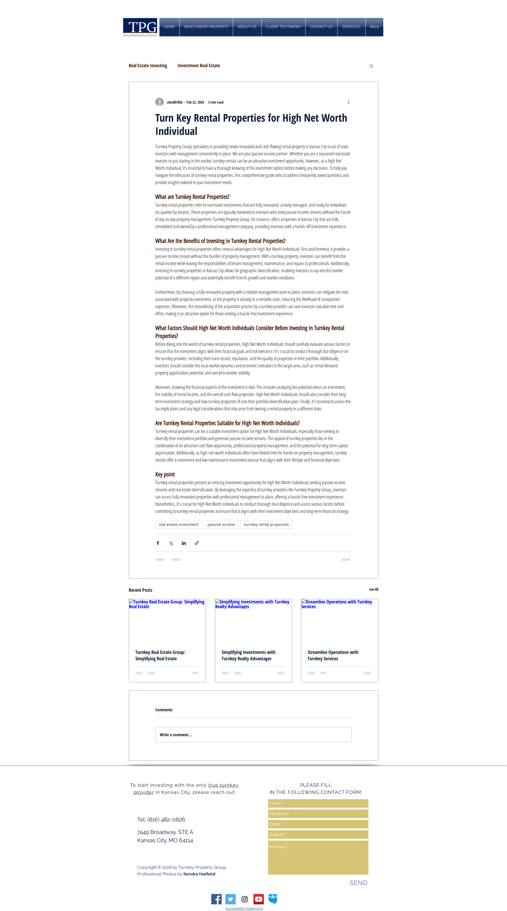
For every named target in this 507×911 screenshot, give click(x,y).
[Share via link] (196, 543)
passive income (221, 524)
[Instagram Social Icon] (244, 899)
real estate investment (179, 524)
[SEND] (359, 882)
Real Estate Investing (148, 65)
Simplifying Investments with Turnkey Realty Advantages (249, 655)
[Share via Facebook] (157, 543)
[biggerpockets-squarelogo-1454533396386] (273, 899)
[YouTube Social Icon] (259, 899)
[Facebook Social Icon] (216, 899)
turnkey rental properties (266, 524)
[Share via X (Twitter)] (170, 543)
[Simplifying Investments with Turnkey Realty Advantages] (253, 620)
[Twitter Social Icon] (230, 899)
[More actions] (348, 102)
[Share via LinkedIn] (183, 543)
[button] (371, 65)
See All (373, 589)
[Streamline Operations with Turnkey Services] (339, 620)
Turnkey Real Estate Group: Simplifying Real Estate (160, 655)
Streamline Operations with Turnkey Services (333, 655)
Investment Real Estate (199, 65)
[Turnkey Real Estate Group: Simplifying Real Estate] (167, 620)
